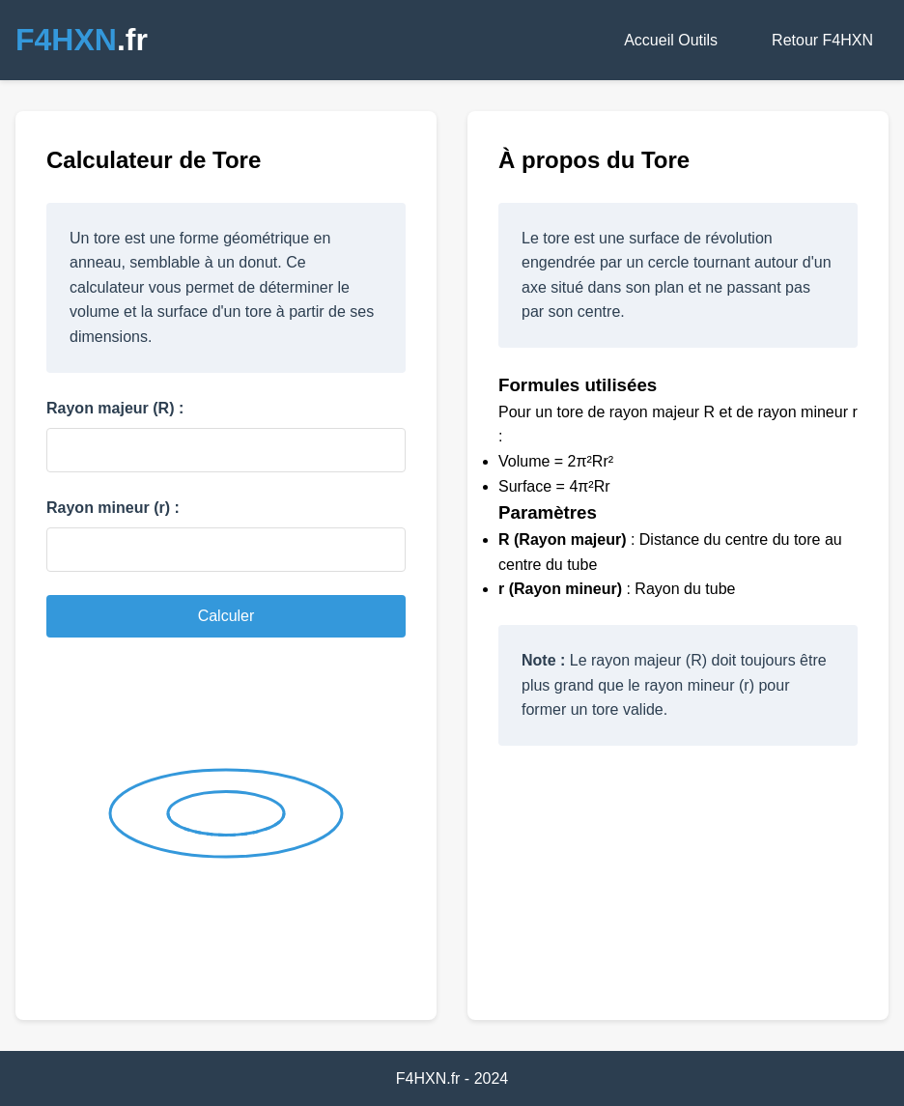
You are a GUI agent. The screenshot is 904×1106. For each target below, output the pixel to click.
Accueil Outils (671, 40)
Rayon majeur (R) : (115, 408)
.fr (81, 39)
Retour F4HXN (822, 40)
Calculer (226, 616)
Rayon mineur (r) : (113, 507)
